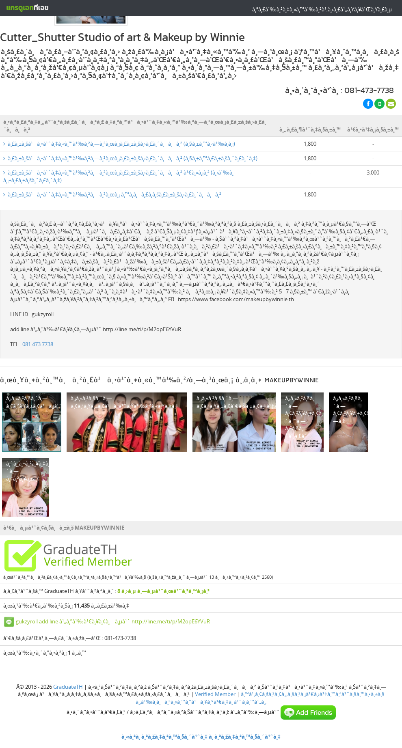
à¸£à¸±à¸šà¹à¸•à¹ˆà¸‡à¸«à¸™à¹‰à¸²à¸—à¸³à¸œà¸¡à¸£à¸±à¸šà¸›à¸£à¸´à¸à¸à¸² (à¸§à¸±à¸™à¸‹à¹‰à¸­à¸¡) (119, 143)
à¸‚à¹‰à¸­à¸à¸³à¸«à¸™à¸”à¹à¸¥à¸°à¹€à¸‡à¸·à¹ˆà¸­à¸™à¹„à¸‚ (201, 701)
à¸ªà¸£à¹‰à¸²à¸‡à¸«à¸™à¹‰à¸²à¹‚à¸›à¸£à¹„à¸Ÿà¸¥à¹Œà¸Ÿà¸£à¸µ (322, 9)
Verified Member (215, 694)
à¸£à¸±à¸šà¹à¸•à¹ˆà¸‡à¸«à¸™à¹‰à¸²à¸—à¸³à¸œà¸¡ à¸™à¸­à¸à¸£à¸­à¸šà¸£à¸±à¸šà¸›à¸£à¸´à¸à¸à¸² (112, 194)
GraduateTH (68, 686)
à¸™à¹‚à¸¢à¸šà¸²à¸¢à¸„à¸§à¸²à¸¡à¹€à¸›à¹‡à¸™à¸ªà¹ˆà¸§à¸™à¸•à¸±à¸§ (313, 694)
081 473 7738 (37, 344)
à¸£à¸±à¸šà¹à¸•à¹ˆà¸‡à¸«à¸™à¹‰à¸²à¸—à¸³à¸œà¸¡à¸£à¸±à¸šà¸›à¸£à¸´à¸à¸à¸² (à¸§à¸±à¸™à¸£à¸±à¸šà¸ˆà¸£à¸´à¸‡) (130, 158)
